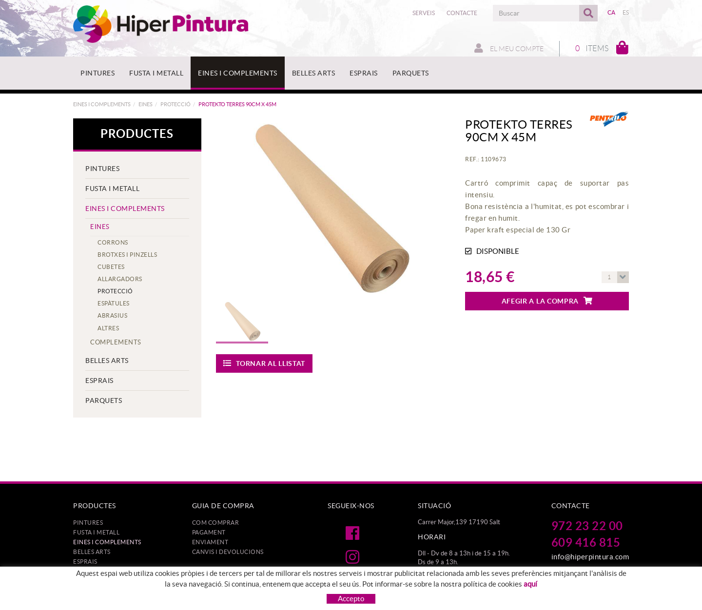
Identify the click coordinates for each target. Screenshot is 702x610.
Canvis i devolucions (228, 552)
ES (626, 12)
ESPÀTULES (114, 303)
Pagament (209, 532)
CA (611, 12)
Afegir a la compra (547, 301)
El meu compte (509, 48)
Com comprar (215, 522)
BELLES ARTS (107, 360)
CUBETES (111, 267)
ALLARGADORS (120, 279)
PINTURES (102, 168)
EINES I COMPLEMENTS (102, 104)
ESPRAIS (99, 380)
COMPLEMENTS (115, 342)
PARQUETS (103, 400)
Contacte (462, 13)
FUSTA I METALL (112, 188)
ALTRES (108, 328)
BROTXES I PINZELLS (127, 254)
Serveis (423, 13)
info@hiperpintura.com (590, 557)
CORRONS (113, 242)
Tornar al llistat (264, 363)
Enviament (210, 542)
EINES (145, 104)
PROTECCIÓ (175, 104)
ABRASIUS (112, 315)
